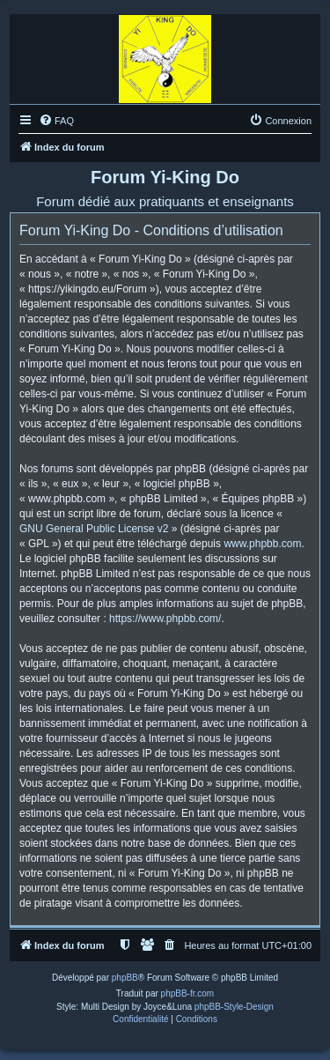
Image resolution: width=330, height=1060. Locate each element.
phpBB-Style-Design (234, 1007)
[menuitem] (56, 120)
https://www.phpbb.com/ (165, 618)
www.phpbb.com (262, 543)
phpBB (125, 977)
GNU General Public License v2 (93, 529)
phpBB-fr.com (188, 993)
